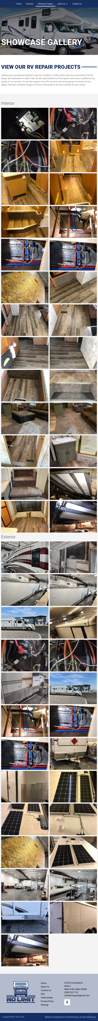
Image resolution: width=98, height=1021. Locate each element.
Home (19, 4)
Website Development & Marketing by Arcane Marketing (70, 1017)
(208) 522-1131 (71, 992)
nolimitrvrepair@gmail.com (76, 995)
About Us (63, 4)
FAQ (43, 994)
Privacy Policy (47, 1001)
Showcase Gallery (45, 4)
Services (29, 4)
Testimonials (47, 997)
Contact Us (76, 4)
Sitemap (44, 1005)
